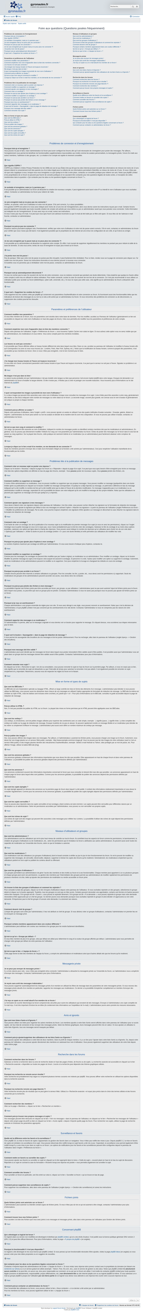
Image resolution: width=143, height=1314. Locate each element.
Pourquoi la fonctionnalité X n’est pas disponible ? (89, 120)
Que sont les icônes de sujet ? (14, 135)
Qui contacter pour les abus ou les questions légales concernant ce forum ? (98, 123)
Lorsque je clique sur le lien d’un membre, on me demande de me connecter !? (33, 77)
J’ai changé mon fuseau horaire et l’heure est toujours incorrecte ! (26, 67)
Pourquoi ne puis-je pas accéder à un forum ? (19, 98)
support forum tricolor (59, 1308)
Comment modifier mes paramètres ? (16, 60)
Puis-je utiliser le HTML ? (12, 120)
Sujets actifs (22, 23)
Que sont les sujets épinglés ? (14, 130)
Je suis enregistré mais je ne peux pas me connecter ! (22, 42)
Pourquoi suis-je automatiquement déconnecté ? (20, 51)
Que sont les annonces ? (12, 128)
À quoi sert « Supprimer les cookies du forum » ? (20, 53)
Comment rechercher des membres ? (85, 86)
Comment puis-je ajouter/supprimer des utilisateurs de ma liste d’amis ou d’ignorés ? (101, 72)
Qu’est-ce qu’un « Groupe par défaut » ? (86, 49)
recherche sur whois (11, 1269)
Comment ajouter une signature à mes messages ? (21, 89)
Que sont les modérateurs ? (82, 38)
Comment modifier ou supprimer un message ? (20, 87)
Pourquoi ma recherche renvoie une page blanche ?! (90, 84)
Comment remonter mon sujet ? (15, 110)
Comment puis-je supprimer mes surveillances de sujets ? (92, 102)
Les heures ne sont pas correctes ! (16, 65)
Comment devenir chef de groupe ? (85, 44)
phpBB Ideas (115, 1252)
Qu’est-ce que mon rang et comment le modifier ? (21, 75)
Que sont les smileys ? (12, 122)
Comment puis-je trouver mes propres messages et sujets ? (93, 88)
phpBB (15, 383)
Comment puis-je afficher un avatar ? (16, 73)
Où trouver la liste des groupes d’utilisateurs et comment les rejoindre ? (97, 42)
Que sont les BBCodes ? (12, 118)
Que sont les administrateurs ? (83, 36)
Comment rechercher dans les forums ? (86, 79)
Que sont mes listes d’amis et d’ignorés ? (87, 70)
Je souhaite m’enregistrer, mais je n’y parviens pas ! (21, 40)
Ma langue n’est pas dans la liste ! (15, 69)
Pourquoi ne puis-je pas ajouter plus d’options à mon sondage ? (25, 93)
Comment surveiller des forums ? (84, 99)
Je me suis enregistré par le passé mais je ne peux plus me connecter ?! (28, 47)
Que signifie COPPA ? (11, 38)
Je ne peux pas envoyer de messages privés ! (88, 58)
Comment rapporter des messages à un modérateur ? (22, 104)
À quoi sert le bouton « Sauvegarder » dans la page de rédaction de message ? (31, 106)
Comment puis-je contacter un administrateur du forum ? (92, 125)
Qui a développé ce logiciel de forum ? (86, 118)
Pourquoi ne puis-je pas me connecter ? (17, 44)
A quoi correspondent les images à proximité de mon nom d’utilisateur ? (28, 71)
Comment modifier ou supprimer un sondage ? (20, 95)
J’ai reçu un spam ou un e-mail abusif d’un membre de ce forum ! (95, 62)
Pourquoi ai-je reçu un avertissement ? (17, 102)
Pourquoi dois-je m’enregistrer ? (15, 36)
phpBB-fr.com (75, 1310)
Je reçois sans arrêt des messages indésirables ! (89, 60)
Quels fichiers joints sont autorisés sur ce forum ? (89, 109)
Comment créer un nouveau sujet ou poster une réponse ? (24, 85)
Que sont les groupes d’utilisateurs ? (85, 40)
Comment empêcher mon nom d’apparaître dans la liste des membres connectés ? (32, 62)
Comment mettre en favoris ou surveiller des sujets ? (90, 97)
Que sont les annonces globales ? (15, 126)
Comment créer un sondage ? (14, 91)
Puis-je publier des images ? (13, 124)
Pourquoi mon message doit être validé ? (18, 108)
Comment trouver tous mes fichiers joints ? (87, 111)
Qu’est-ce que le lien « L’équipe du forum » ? (88, 51)
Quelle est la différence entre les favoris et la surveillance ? (93, 95)
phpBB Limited (63, 1237)
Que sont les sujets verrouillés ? (15, 133)
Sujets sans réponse (10, 23)
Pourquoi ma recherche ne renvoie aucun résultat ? (90, 81)
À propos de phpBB (72, 1239)
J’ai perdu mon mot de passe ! (14, 49)
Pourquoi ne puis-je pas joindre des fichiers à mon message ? (25, 100)
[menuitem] (18, 16)
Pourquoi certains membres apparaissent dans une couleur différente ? (97, 47)
